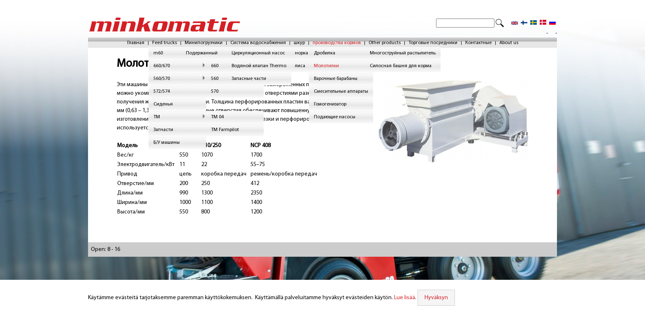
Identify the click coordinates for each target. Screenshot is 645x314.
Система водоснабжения (258, 43)
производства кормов (337, 43)
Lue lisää (403, 298)
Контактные (478, 43)
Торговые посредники (432, 43)
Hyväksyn (435, 298)
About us (508, 43)
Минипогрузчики (204, 43)
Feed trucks (164, 43)
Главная (135, 43)
